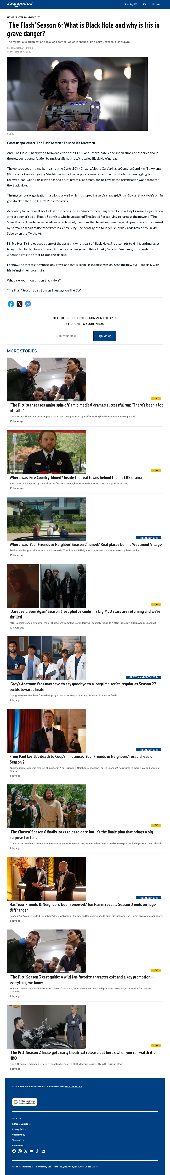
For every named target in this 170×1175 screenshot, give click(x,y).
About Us (16, 1118)
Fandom (31, 211)
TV (144, 4)
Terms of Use (18, 1140)
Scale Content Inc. (73, 1086)
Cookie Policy (18, 1135)
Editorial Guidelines (21, 1124)
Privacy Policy (19, 1129)
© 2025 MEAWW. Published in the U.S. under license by (38, 1086)
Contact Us (17, 1145)
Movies (156, 4)
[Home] (20, 4)
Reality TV (131, 4)
